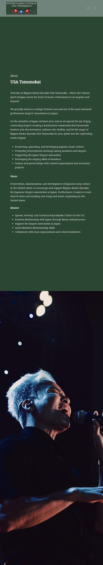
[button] (95, 8)
